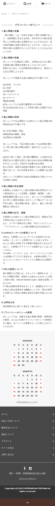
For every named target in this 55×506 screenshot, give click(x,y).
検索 (27, 3)
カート (46, 3)
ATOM (18, 473)
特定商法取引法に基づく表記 (34, 473)
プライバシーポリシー (27, 478)
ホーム (4, 14)
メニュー (9, 3)
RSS (10, 473)
